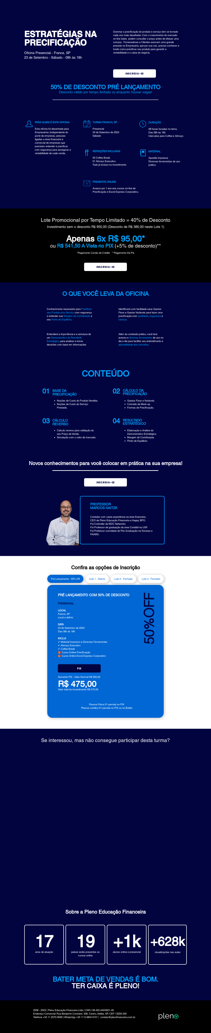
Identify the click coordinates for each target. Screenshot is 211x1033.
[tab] (65, 579)
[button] (79, 668)
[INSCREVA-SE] (134, 73)
